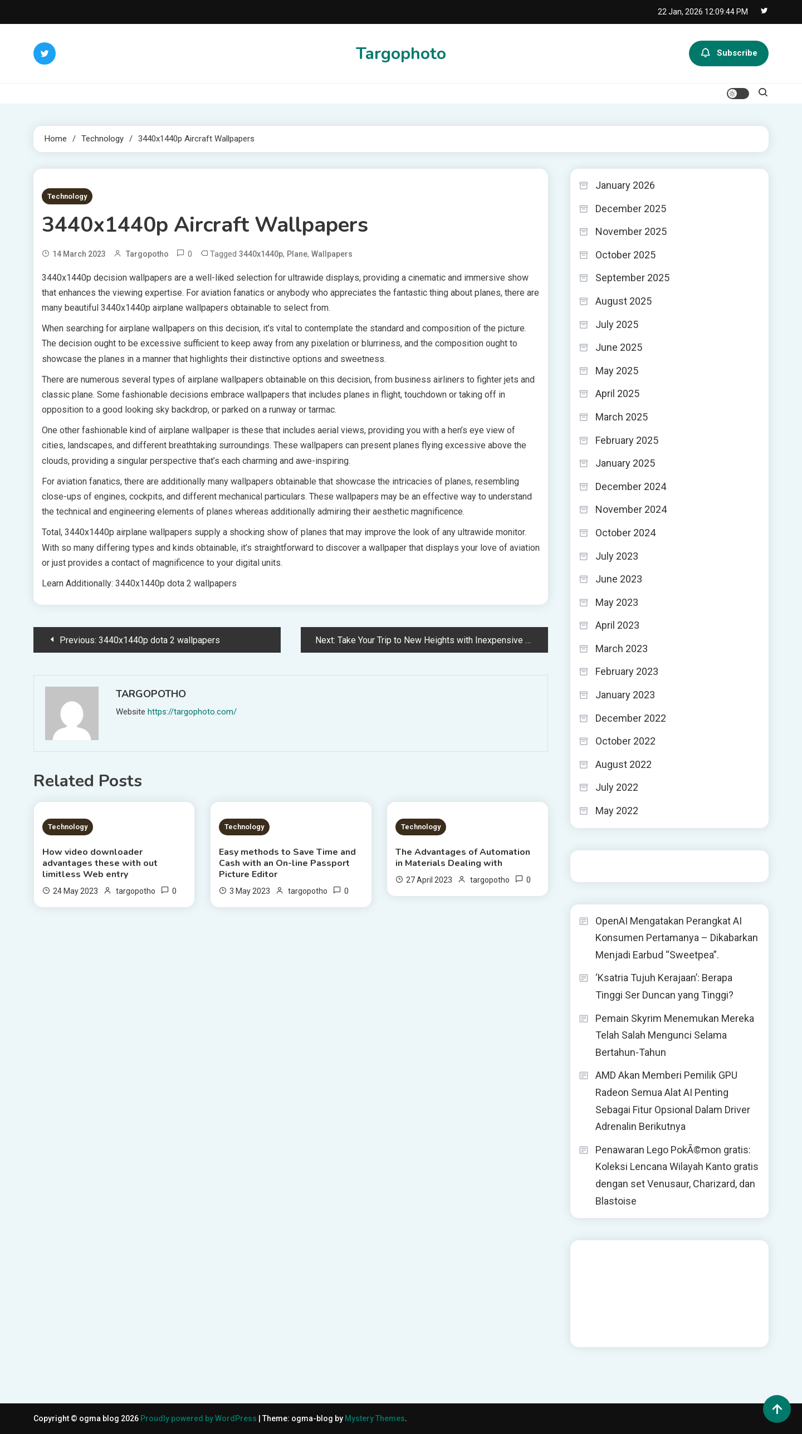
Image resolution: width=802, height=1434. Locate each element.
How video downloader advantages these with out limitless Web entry (100, 863)
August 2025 (623, 301)
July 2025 (616, 324)
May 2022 (616, 810)
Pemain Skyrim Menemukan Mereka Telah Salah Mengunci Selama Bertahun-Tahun (674, 1035)
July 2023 (616, 556)
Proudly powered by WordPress (199, 1418)
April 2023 (617, 625)
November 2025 (631, 231)
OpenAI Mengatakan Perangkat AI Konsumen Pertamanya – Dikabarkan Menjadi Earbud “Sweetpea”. (676, 938)
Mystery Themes (375, 1418)
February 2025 (626, 440)
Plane (297, 253)
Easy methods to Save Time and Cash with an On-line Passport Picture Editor (287, 863)
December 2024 (630, 486)
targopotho (147, 253)
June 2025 (618, 347)
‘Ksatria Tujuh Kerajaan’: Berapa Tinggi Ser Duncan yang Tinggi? (664, 986)
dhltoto (592, 1256)
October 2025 (625, 255)
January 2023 (625, 695)
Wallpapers (332, 253)
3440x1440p (261, 253)
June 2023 (618, 579)
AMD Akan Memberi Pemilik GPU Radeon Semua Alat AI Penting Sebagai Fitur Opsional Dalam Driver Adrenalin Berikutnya (672, 1100)
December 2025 (630, 208)
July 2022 (616, 787)
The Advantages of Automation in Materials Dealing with (462, 857)
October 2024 (625, 533)
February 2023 (626, 671)
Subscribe (728, 53)
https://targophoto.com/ (192, 712)
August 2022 (623, 764)
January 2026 (625, 185)
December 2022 (630, 718)
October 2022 (625, 741)
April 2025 (617, 393)
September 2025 (632, 277)
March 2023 (621, 648)
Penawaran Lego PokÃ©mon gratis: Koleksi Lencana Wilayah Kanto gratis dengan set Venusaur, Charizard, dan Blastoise (677, 1175)
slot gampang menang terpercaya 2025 (671, 1286)
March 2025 (621, 417)
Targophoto (401, 53)
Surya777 (596, 1331)
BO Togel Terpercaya (673, 1256)
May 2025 (616, 370)
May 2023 (616, 602)
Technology (67, 196)
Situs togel (598, 866)
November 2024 (631, 509)
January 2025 (625, 463)
